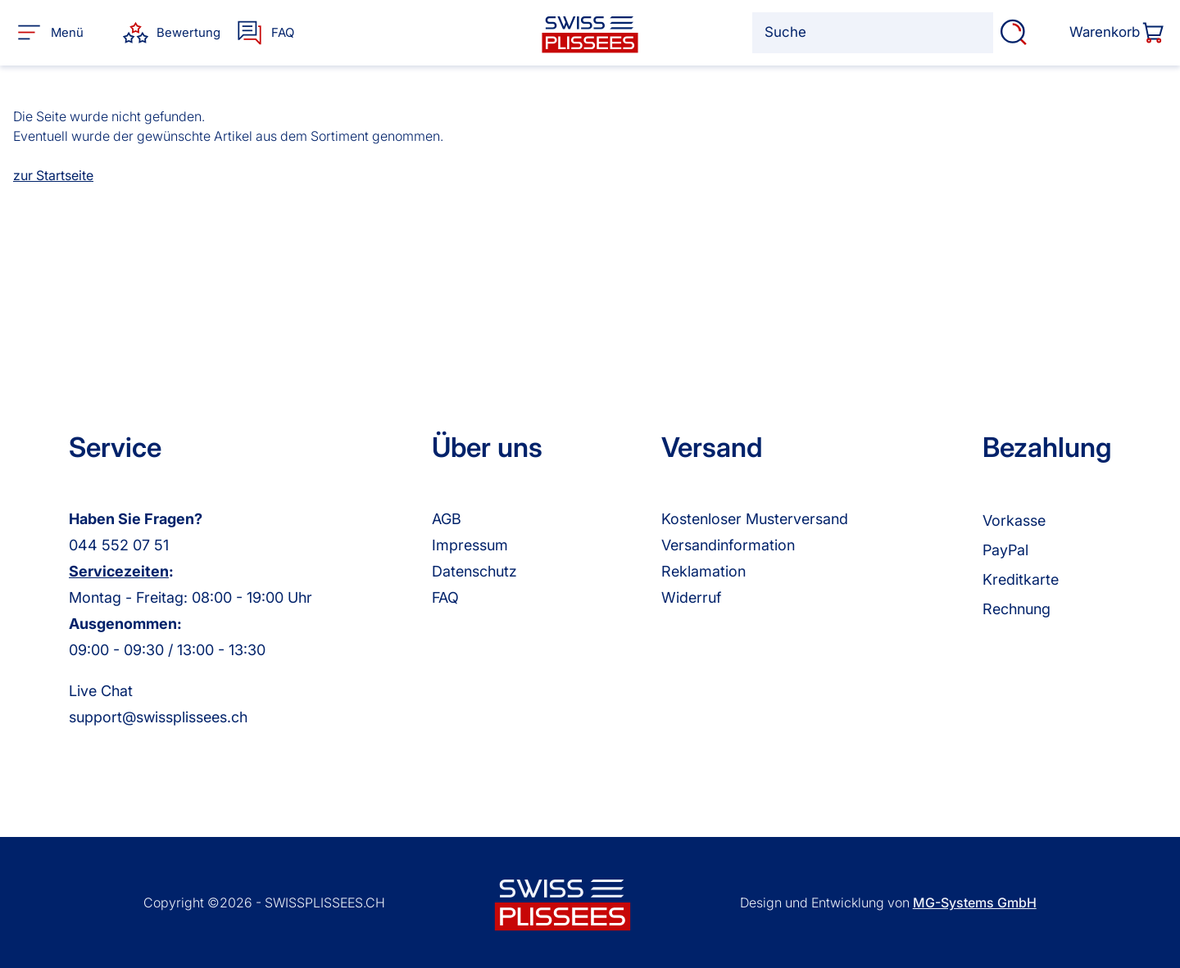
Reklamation (703, 571)
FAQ (445, 597)
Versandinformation (728, 545)
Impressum (470, 545)
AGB (446, 518)
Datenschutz (474, 571)
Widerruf (691, 597)
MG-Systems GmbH (975, 902)
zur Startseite (53, 175)
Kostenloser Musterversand (754, 518)
